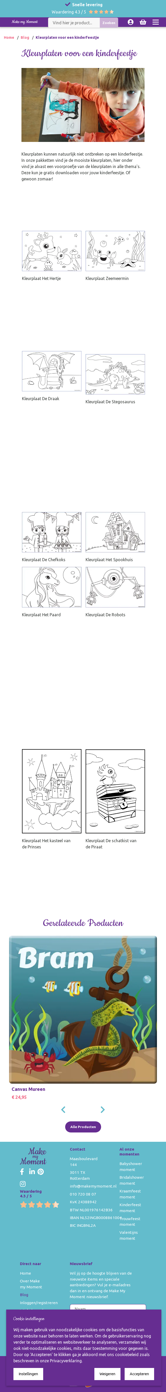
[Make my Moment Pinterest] (40, 1172)
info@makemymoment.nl (93, 1186)
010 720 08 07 (83, 1194)
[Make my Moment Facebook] (22, 1172)
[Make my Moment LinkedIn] (32, 1172)
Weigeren (107, 1374)
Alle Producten (83, 1127)
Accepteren (139, 1374)
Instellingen (28, 1374)
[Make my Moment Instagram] (23, 1184)
